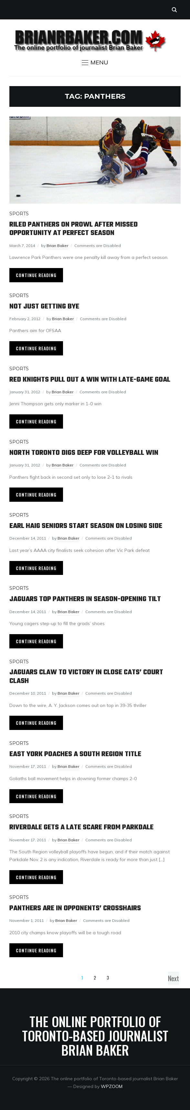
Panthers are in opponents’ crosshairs (75, 908)
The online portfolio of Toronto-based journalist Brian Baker (95, 1036)
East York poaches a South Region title (75, 754)
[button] (95, 62)
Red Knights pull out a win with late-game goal (89, 379)
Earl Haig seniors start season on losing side (85, 526)
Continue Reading (36, 275)
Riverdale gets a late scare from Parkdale (81, 827)
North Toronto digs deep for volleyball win (83, 452)
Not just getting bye (44, 306)
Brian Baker (57, 245)
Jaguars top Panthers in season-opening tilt (85, 599)
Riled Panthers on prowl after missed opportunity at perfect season (73, 229)
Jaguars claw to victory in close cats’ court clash (86, 676)
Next (173, 978)
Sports (19, 214)
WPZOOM (111, 1086)
